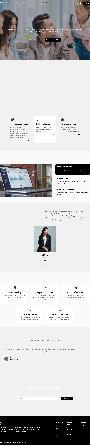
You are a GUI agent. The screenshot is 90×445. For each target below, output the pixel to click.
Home (2, 2)
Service (8, 2)
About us (16, 2)
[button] (41, 265)
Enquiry (23, 2)
